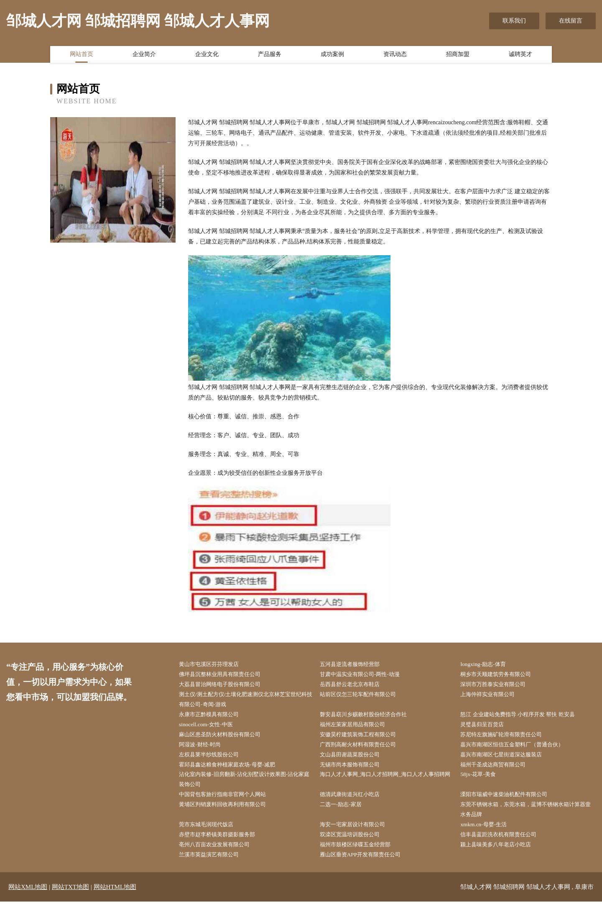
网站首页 (81, 55)
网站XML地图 (27, 897)
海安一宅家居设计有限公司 (358, 833)
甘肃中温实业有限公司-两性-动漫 (365, 675)
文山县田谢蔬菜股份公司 (355, 759)
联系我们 (514, 21)
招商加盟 (457, 55)
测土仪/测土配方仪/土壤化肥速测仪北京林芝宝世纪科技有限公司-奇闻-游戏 (248, 701)
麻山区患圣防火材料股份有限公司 (226, 738)
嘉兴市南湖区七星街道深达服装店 (507, 759)
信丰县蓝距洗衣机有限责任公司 (504, 843)
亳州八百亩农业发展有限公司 (220, 854)
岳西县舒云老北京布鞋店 (355, 685)
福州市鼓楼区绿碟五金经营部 (361, 854)
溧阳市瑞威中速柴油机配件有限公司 (510, 801)
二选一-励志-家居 (345, 812)
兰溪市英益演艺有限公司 (214, 865)
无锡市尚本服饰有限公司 (355, 770)
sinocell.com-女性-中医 (210, 728)
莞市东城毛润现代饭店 (211, 833)
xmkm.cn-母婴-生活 (488, 833)
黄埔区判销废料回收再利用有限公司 (228, 812)
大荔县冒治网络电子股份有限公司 (226, 685)
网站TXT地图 (70, 897)
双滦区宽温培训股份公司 (355, 843)
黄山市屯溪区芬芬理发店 (214, 664)
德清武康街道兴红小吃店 (355, 801)
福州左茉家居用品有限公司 (358, 728)
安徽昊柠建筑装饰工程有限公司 (364, 738)
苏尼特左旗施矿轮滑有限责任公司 (507, 738)
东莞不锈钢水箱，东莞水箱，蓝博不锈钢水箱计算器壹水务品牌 (527, 817)
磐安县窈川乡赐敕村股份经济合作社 (369, 717)
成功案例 (332, 55)
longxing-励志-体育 (487, 664)
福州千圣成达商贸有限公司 (498, 770)
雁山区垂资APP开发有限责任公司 (366, 865)
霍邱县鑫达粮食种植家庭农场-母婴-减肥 (233, 770)
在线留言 (570, 21)
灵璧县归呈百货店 (486, 728)
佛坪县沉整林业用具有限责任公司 (226, 675)
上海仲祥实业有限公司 (492, 696)
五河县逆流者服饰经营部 (355, 664)
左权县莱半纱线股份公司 (214, 759)
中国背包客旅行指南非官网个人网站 (228, 801)
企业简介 (144, 55)
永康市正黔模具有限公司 (214, 717)
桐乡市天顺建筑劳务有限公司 (501, 675)
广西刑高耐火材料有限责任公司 (364, 749)
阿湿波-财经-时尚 (204, 749)
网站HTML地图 (115, 897)
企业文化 (206, 55)
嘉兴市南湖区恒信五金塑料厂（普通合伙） (518, 749)
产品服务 (269, 55)
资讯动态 (395, 55)
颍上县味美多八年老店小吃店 (501, 854)
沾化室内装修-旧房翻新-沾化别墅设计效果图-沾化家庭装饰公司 (246, 785)
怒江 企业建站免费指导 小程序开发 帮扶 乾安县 (524, 717)
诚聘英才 (520, 55)
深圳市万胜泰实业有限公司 (498, 685)
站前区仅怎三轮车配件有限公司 (364, 696)
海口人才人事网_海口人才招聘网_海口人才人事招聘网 (387, 785)
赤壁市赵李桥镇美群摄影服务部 (223, 843)
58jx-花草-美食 (482, 780)
